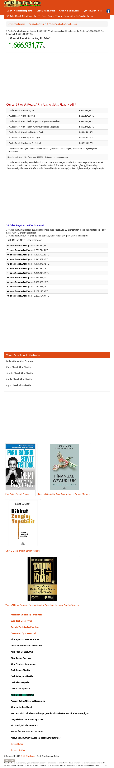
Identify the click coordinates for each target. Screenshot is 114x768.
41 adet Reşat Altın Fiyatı (19, 259)
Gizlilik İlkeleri (17, 744)
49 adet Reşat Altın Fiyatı (19, 296)
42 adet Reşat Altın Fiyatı (19, 264)
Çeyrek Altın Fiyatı (93, 11)
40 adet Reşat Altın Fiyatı (19, 255)
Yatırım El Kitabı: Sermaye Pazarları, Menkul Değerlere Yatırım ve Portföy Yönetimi (42, 581)
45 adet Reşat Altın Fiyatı (19, 277)
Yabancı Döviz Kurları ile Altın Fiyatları (23, 355)
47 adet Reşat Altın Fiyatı (19, 286)
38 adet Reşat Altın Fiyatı (19, 245)
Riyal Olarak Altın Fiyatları (19, 385)
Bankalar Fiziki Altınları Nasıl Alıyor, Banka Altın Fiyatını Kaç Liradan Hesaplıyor (50, 713)
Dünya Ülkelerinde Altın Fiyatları (27, 719)
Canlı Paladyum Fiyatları (22, 676)
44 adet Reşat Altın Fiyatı (19, 273)
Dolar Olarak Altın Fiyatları (19, 361)
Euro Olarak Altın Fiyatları (19, 367)
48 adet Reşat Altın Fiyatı (19, 291)
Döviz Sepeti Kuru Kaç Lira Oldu (26, 645)
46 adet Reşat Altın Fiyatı (19, 282)
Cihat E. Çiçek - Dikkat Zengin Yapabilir (22, 526)
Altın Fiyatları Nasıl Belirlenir (25, 639)
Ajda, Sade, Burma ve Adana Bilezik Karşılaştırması (36, 738)
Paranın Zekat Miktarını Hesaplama (28, 701)
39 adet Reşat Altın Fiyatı (19, 250)
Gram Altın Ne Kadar (69, 11)
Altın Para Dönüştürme (22, 652)
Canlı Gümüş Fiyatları (21, 670)
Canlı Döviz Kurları (46, 11)
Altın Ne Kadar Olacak (21, 707)
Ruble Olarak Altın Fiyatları (19, 379)
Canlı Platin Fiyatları (20, 682)
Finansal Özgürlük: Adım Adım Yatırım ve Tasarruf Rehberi (64, 469)
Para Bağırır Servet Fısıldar (20, 469)
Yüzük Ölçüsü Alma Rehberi (24, 725)
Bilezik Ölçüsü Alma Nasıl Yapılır (27, 731)
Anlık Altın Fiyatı (28, 756)
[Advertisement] (57, 76)
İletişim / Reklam (18, 750)
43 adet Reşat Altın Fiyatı (19, 268)
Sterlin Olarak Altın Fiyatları (20, 373)
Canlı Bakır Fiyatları (20, 688)
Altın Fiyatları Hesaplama (19, 11)
